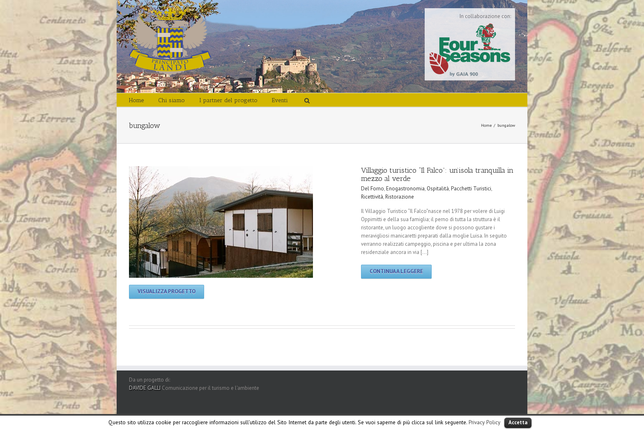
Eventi (280, 100)
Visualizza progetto (167, 291)
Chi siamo (171, 100)
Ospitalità (438, 188)
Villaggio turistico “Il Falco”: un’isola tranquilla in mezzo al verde (437, 174)
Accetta (517, 422)
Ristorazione (399, 196)
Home (136, 100)
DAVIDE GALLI (145, 387)
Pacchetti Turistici (471, 188)
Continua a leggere (396, 271)
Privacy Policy (484, 422)
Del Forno (372, 188)
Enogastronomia (405, 188)
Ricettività (372, 196)
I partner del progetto (228, 100)
